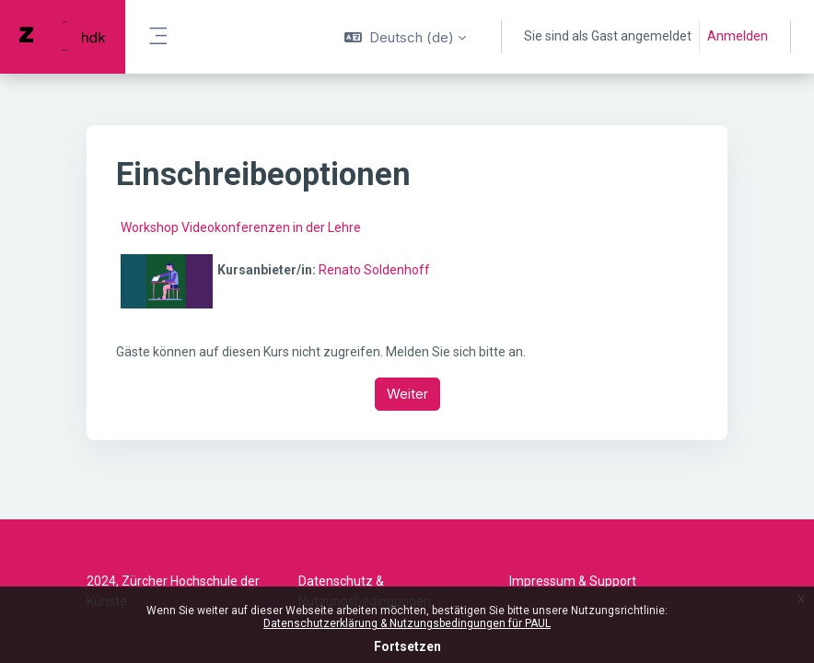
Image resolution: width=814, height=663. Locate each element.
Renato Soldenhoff (374, 269)
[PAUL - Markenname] (62, 37)
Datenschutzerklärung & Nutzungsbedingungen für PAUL (407, 623)
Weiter (407, 393)
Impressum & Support (572, 581)
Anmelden (737, 36)
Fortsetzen (407, 646)
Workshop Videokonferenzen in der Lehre (241, 227)
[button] (405, 37)
